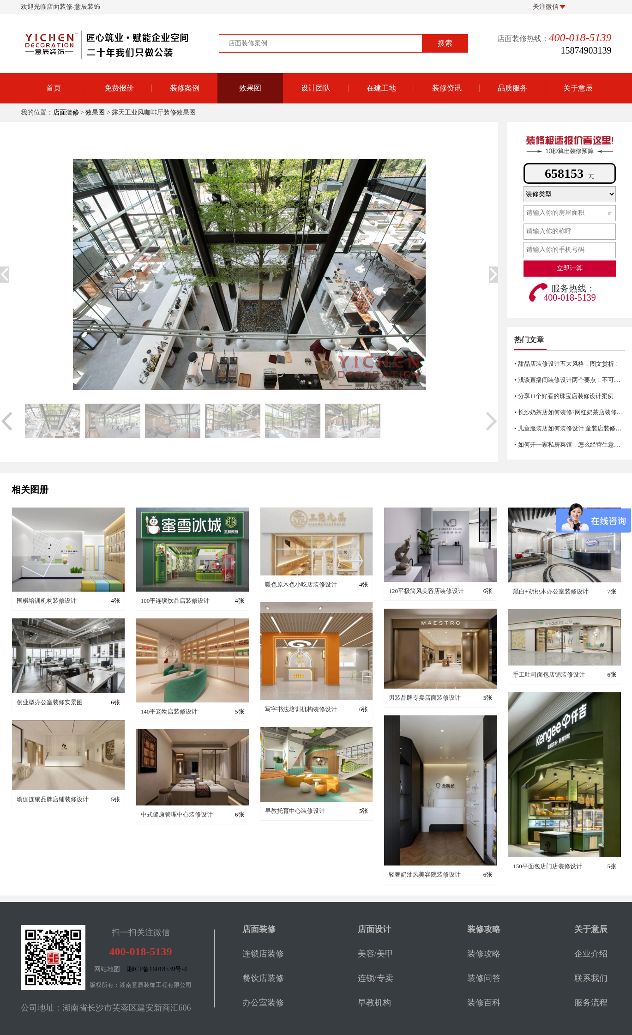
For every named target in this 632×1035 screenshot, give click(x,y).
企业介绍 (591, 953)
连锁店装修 (263, 953)
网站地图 (107, 969)
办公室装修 (263, 1002)
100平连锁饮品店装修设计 (175, 600)
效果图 (250, 88)
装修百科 (483, 1002)
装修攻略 (483, 953)
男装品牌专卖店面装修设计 (425, 697)
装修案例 (184, 88)
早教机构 (374, 1002)
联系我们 (591, 978)
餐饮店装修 (263, 978)
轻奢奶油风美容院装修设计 (425, 874)
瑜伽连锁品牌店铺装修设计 (53, 799)
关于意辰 (578, 88)
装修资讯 (447, 88)
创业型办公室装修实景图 (50, 702)
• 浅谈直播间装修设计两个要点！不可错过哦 (573, 379)
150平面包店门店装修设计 (547, 866)
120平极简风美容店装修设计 (426, 590)
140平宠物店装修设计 (169, 711)
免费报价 (119, 88)
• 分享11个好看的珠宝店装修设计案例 (564, 396)
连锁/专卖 (375, 978)
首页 (53, 88)
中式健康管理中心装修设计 (177, 814)
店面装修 (66, 112)
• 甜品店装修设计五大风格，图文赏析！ (567, 363)
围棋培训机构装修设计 (47, 600)
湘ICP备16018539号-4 (156, 969)
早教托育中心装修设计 (295, 810)
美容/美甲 (375, 953)
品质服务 (512, 88)
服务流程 (591, 1002)
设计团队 (316, 88)
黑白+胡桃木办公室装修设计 (550, 591)
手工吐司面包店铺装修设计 (549, 674)
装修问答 (483, 978)
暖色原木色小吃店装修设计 (301, 584)
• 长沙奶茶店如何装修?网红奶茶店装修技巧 (571, 412)
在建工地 (381, 88)
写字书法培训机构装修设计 (301, 709)
